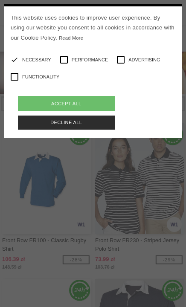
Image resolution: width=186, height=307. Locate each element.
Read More (71, 38)
